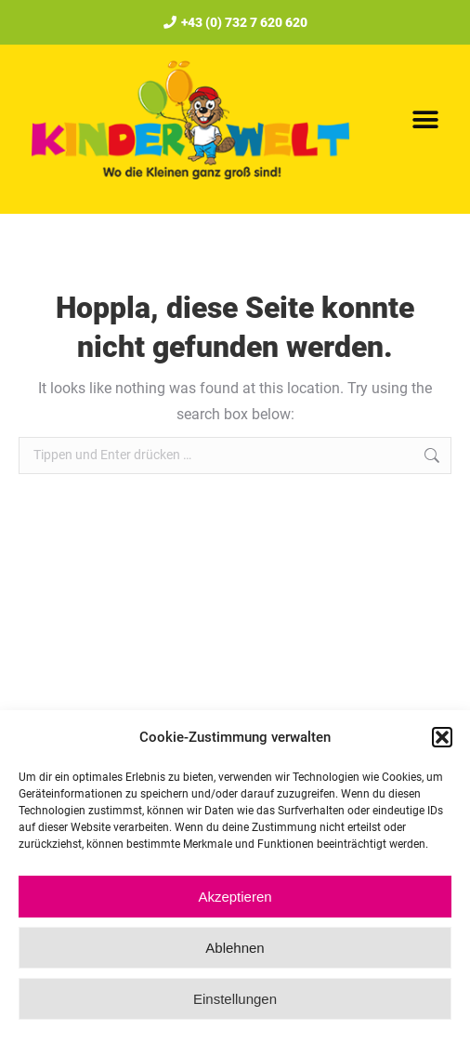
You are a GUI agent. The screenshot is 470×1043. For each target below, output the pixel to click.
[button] (442, 737)
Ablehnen (234, 948)
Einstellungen (235, 999)
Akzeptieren (234, 896)
